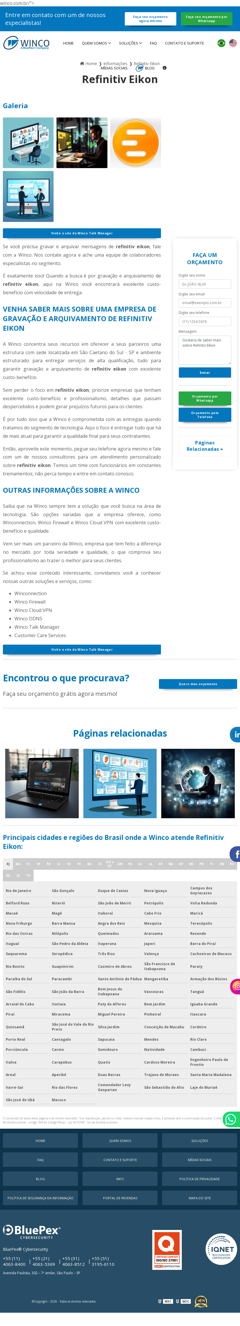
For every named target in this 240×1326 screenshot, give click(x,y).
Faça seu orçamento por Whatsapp (206, 24)
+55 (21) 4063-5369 (44, 1275)
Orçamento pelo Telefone (204, 436)
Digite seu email (192, 306)
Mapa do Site (200, 1213)
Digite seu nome (192, 287)
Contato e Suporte (184, 53)
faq (153, 53)
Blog (150, 77)
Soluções (128, 53)
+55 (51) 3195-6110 (103, 1275)
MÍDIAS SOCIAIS (114, 77)
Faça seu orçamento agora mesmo (150, 24)
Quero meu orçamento (198, 699)
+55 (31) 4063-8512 (73, 1275)
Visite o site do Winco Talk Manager (82, 244)
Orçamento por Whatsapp (205, 416)
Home (68, 53)
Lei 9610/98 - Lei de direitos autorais (92, 1137)
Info (120, 1194)
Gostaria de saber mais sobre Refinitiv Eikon (205, 362)
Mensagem (188, 343)
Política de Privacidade (199, 1194)
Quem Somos (94, 53)
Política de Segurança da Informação (41, 1213)
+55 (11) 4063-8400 (14, 1275)
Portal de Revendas (120, 1213)
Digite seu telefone (194, 325)
